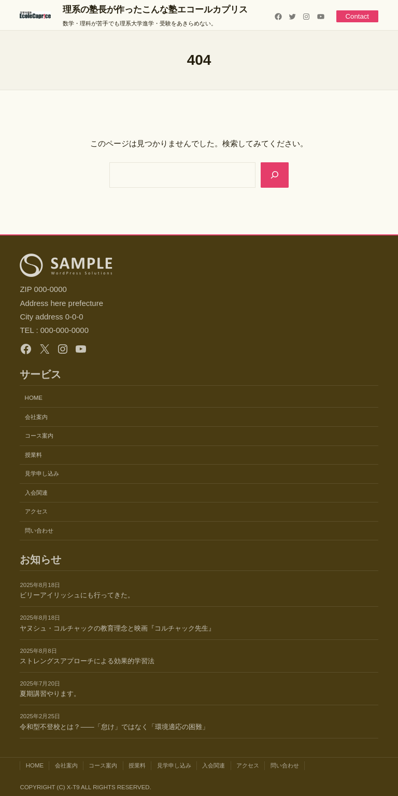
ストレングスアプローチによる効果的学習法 (87, 661)
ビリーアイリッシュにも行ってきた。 (77, 595)
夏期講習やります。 (50, 693)
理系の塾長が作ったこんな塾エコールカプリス (155, 10)
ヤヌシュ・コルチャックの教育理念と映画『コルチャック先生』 (117, 628)
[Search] (275, 175)
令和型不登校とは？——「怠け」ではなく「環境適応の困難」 (114, 727)
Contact (357, 16)
